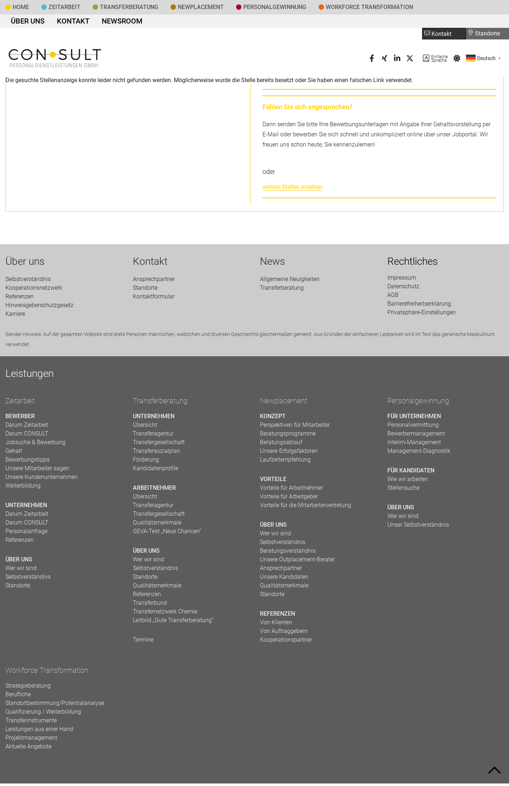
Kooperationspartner (286, 642)
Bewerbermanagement (416, 436)
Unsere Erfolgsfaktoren (289, 453)
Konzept (273, 418)
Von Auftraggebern (284, 633)
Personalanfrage (26, 533)
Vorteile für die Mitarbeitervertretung (305, 507)
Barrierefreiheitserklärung (419, 306)
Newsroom (104, 22)
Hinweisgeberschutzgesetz (39, 307)
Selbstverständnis (28, 281)
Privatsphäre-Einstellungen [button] (421, 314)
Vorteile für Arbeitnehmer (291, 490)
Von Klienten (276, 624)
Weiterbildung (23, 488)
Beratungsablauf (281, 444)
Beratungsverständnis (288, 553)
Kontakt (63, 22)
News (272, 264)
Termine (143, 642)
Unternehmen (26, 507)
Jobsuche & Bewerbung (35, 444)
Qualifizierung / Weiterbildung (43, 714)
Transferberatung (160, 403)
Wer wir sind (21, 570)
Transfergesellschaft (159, 444)
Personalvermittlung (413, 427)
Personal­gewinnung (274, 7)
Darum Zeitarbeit (26, 427)
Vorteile (273, 481)
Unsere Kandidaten (284, 579)
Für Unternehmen (414, 418)
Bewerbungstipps (27, 462)
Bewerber (20, 418)
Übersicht (145, 427)
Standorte (484, 35)
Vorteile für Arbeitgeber (289, 499)
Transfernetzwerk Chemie (165, 614)
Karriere (15, 316)
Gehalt (13, 453)
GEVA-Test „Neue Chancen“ (167, 533)
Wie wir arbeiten (407, 481)
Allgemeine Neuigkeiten (290, 281)
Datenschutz (403, 288)
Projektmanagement (31, 740)
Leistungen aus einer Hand (39, 731)
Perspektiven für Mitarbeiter (295, 427)
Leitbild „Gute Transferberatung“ (173, 622)
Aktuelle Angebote (28, 748)
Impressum (401, 280)
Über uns (24, 22)
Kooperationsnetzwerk (33, 290)
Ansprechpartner (154, 281)
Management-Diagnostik (418, 453)
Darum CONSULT (27, 436)
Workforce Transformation (369, 7)
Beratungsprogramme (288, 436)
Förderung (146, 462)
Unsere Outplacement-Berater (297, 561)
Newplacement (201, 7)
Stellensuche (403, 490)
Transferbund (150, 605)
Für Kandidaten (410, 473)
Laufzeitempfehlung (285, 462)
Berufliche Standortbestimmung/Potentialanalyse (54, 701)
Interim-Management (414, 444)
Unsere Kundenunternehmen (41, 479)
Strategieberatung (28, 688)
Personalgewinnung (418, 403)
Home (21, 7)
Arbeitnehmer (154, 490)
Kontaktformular (153, 299)
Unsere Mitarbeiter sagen (37, 470)
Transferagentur (153, 436)
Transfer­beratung (129, 7)
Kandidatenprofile (155, 470)
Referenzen (19, 299)
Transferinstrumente (31, 722)
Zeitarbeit (64, 7)
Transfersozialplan (156, 453)
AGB (393, 297)
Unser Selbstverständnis (418, 527)
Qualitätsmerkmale (157, 525)
